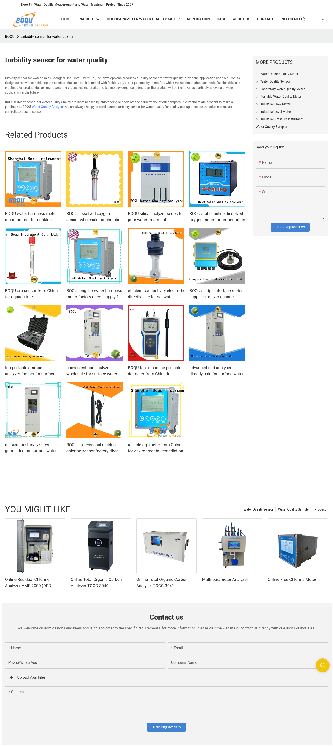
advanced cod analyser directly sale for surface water (216, 370)
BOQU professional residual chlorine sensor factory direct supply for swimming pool (93, 448)
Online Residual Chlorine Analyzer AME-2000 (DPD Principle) (28, 583)
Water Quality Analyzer (48, 107)
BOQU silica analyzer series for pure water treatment (156, 216)
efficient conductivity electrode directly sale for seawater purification (156, 294)
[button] (304, 19)
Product (320, 509)
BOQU (10, 36)
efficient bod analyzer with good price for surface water (31, 447)
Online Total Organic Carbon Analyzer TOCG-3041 (162, 582)
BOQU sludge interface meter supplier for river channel (215, 293)
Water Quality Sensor (258, 509)
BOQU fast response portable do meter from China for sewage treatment (154, 371)
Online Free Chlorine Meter (292, 579)
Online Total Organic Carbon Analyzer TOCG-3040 (96, 582)
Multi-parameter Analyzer (225, 579)
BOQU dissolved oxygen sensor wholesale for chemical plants (94, 217)
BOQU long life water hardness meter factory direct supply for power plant (94, 294)
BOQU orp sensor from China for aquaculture (31, 293)
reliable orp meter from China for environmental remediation (155, 447)
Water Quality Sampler (294, 509)
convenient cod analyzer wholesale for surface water (91, 370)
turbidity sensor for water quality (47, 36)
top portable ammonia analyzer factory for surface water (30, 371)
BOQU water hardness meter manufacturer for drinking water (31, 217)
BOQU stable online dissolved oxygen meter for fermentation (217, 216)
